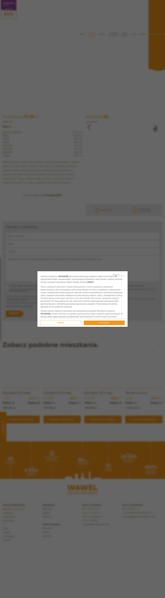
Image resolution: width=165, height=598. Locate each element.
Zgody (60, 323)
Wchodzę (104, 323)
